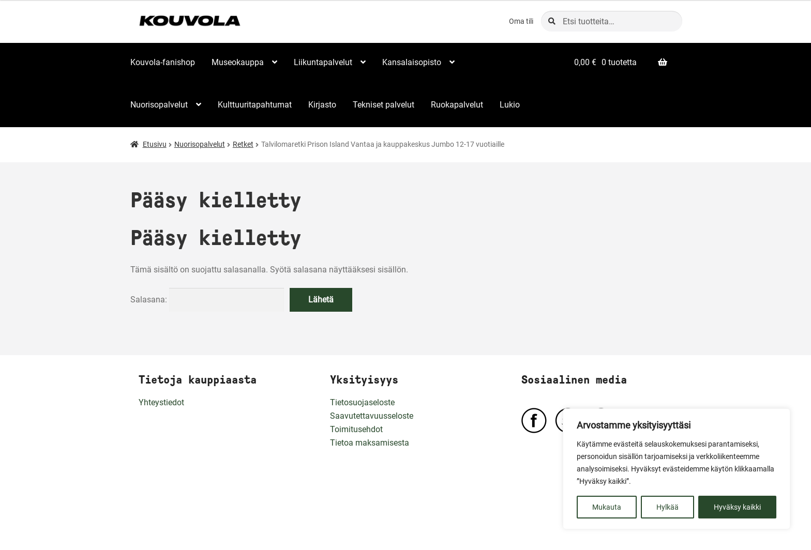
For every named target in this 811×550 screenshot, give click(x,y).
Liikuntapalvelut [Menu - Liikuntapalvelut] (323, 62)
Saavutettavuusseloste (371, 416)
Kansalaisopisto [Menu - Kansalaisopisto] (411, 62)
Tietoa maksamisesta (369, 443)
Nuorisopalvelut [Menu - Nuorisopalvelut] (159, 105)
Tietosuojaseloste (362, 402)
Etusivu (155, 144)
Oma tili (521, 21)
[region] (676, 468)
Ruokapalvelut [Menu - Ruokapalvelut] (457, 105)
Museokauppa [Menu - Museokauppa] (238, 62)
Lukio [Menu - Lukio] (510, 105)
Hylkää (667, 507)
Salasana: (207, 299)
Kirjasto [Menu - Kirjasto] (322, 105)
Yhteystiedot (161, 402)
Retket (243, 144)
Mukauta (606, 507)
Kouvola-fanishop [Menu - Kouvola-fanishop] (162, 62)
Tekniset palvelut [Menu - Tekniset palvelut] (383, 105)
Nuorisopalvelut (199, 144)
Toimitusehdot (356, 429)
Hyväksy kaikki (737, 507)
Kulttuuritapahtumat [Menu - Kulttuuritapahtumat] (255, 105)
